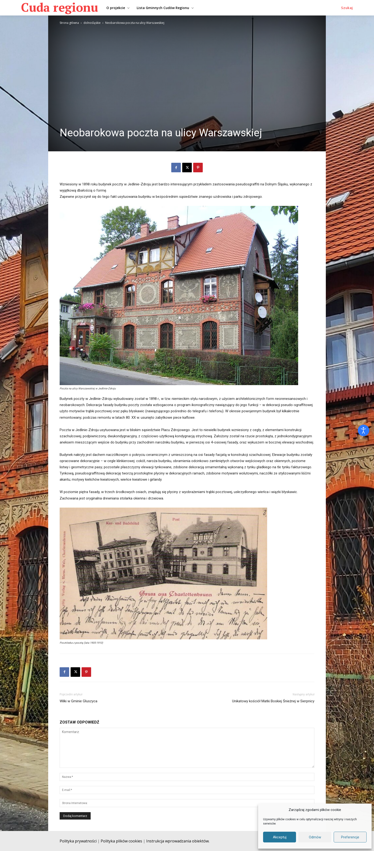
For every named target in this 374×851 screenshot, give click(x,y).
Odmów (315, 837)
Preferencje (350, 837)
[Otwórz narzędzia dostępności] (363, 430)
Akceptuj (279, 837)
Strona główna (69, 23)
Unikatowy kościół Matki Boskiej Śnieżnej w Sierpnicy (273, 701)
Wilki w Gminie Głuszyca (78, 701)
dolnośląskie (92, 23)
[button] (347, 8)
